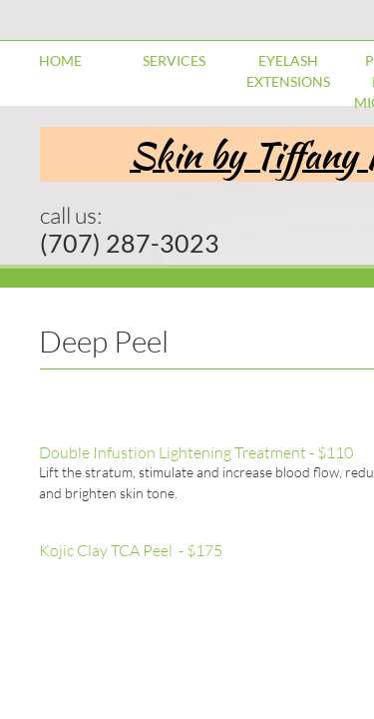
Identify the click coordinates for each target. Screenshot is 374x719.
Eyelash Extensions (288, 71)
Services (174, 60)
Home (60, 60)
